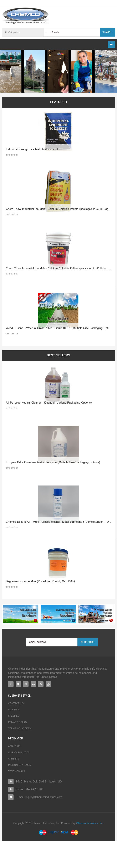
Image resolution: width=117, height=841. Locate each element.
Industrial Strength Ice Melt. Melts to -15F (32, 149)
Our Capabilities (18, 753)
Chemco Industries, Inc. (90, 823)
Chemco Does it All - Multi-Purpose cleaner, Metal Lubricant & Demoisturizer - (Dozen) (61, 522)
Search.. (107, 32)
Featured (58, 102)
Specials (13, 716)
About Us (14, 746)
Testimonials (16, 771)
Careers (13, 759)
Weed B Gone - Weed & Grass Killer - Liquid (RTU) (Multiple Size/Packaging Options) (60, 328)
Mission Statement (20, 765)
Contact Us (16, 703)
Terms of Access (19, 728)
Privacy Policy (17, 722)
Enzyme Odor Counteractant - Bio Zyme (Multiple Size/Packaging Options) (53, 462)
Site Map (13, 710)
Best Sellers (58, 355)
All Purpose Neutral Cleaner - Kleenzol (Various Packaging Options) (49, 402)
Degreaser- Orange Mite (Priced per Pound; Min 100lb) (40, 581)
